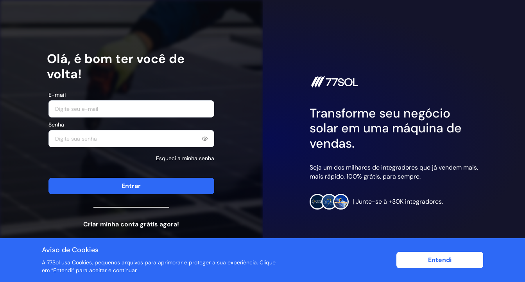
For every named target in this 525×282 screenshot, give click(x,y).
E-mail (57, 94)
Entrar (131, 186)
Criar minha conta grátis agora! (131, 224)
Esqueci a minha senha (185, 158)
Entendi (440, 260)
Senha (56, 124)
